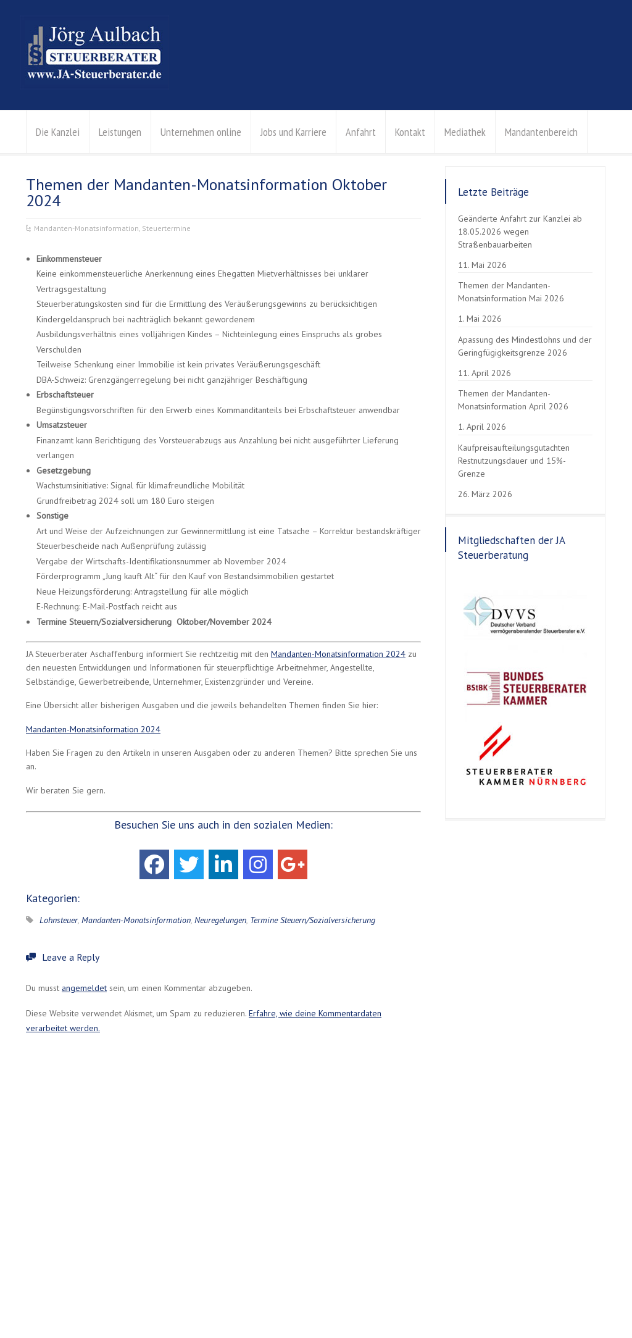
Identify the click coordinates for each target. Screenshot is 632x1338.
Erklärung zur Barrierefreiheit (207, 1298)
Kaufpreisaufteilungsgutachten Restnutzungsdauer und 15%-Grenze (514, 460)
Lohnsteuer (59, 920)
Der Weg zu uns (425, 1223)
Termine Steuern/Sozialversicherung (312, 920)
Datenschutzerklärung (63, 1298)
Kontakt (410, 132)
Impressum (130, 1298)
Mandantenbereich (541, 132)
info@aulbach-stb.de (434, 1209)
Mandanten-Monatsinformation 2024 (338, 653)
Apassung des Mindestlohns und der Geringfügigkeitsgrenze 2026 (525, 346)
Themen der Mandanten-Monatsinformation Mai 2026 (511, 292)
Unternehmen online (200, 132)
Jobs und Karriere (293, 132)
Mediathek (465, 132)
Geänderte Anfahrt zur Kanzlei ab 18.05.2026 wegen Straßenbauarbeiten (520, 231)
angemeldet (84, 987)
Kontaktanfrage (424, 1239)
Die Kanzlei (58, 132)
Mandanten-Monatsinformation (86, 228)
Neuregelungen (220, 920)
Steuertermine (166, 228)
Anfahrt (361, 132)
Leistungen (120, 132)
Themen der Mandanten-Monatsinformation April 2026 (513, 400)
